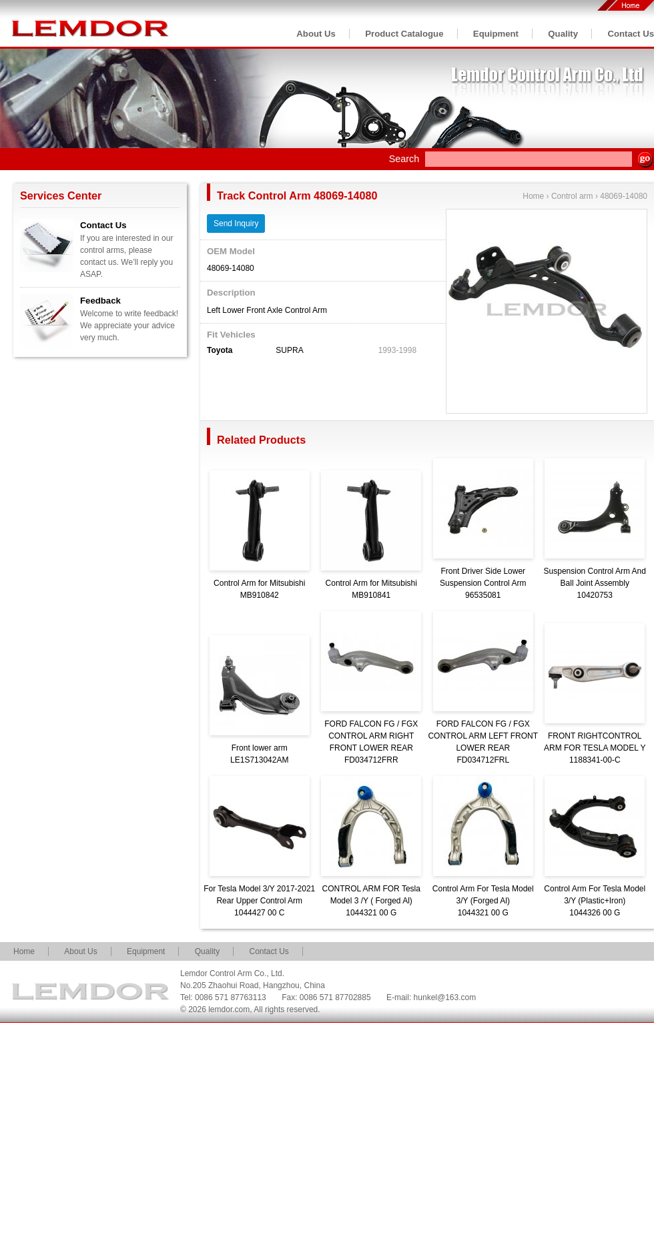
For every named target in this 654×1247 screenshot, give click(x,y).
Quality (563, 34)
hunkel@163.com (445, 997)
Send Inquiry (236, 223)
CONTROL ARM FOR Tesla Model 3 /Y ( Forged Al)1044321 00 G (371, 900)
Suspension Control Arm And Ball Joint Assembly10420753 (595, 583)
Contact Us (630, 34)
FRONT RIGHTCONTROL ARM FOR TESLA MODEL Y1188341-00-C (594, 748)
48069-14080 (623, 196)
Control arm (572, 196)
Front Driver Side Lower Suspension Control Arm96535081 (483, 583)
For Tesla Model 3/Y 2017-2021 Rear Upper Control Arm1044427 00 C (259, 900)
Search (404, 158)
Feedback (100, 301)
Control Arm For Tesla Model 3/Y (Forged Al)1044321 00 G (483, 900)
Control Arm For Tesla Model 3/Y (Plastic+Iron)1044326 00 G (594, 900)
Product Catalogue (404, 34)
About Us (316, 34)
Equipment (496, 34)
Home (533, 196)
